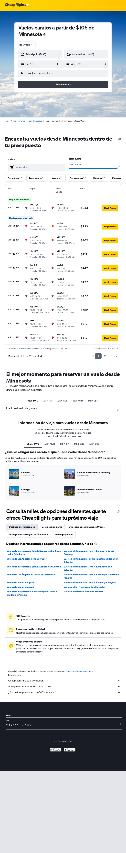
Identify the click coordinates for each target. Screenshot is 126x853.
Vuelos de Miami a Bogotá (20, 582)
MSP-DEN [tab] (93, 400)
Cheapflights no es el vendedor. (64, 681)
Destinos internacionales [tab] (22, 527)
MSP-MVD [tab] (33, 400)
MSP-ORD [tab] (78, 400)
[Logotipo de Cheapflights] (15, 5)
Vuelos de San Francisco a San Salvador (84, 587)
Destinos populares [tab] (52, 527)
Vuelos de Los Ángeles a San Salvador (26, 558)
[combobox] (27, 44)
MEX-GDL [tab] (62, 400)
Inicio (7, 121)
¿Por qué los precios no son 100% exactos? (64, 692)
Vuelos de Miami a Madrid (20, 587)
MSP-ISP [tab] (47, 400)
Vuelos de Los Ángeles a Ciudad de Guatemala (31, 574)
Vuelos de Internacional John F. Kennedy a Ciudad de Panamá (91, 576)
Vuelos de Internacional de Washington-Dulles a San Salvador (91, 560)
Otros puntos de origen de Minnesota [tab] (28, 534)
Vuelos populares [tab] (64, 534)
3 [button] (111, 356)
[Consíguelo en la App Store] (69, 750)
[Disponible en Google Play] (55, 750)
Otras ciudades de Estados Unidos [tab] (87, 527)
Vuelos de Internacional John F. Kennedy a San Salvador (88, 568)
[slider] (119, 168)
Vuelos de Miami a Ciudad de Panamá (83, 591)
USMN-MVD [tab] (33, 444)
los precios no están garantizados (79, 671)
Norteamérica (19, 121)
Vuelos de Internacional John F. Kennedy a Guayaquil (34, 566)
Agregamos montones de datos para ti (64, 687)
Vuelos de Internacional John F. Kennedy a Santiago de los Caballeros (34, 553)
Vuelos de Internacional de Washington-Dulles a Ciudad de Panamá (32, 593)
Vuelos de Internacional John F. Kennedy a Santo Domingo (89, 553)
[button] (38, 64)
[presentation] (44, 34)
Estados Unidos (35, 121)
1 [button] (98, 356)
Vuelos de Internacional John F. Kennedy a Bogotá (90, 582)
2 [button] (105, 356)
